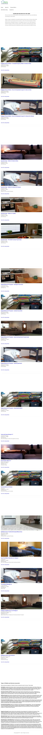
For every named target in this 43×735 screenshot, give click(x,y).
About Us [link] (6, 7)
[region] (21, 38)
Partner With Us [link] (13, 7)
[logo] (4, 2)
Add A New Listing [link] (4, 9)
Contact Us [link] (11, 9)
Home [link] (2, 7)
